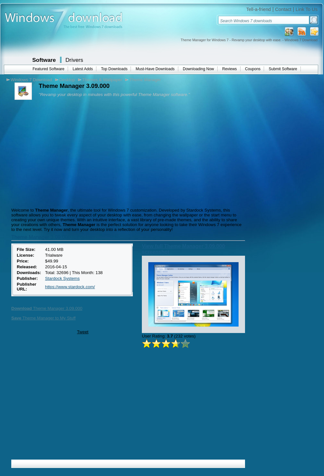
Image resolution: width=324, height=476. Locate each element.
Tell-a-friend (258, 9)
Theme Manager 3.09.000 (47, 308)
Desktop (67, 79)
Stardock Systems (62, 278)
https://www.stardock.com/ (70, 286)
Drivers (74, 60)
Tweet (83, 331)
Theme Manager (145, 79)
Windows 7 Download (31, 79)
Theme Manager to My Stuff (43, 318)
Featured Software (48, 69)
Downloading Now (198, 69)
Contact (283, 9)
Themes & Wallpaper (102, 79)
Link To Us (307, 9)
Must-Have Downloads (155, 69)
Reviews (229, 69)
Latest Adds (83, 69)
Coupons (252, 69)
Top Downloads (114, 69)
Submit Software (283, 69)
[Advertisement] (64, 153)
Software (44, 60)
